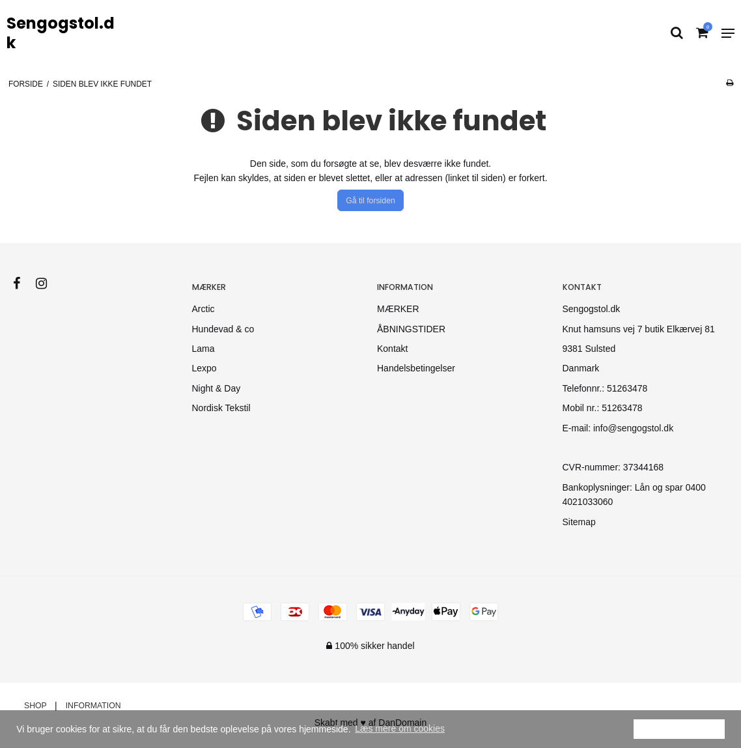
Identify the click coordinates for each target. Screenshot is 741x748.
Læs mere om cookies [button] (400, 728)
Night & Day (216, 388)
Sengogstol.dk (61, 33)
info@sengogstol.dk (633, 428)
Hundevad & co (223, 329)
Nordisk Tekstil (221, 408)
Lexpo (204, 368)
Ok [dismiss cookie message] (679, 728)
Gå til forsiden (370, 200)
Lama (203, 348)
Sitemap (579, 522)
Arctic (203, 309)
